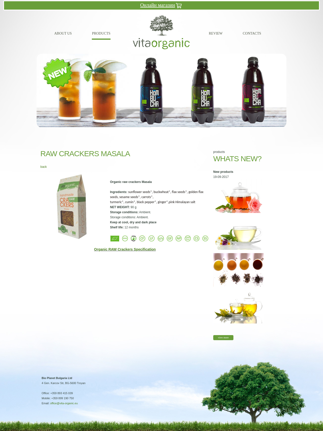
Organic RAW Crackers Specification (125, 249)
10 (161, 131)
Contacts (252, 33)
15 (193, 131)
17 (205, 131)
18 (211, 131)
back (43, 167)
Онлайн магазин (161, 5)
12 (174, 131)
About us (63, 33)
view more (223, 337)
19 (218, 131)
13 (180, 131)
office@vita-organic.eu (64, 403)
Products (101, 33)
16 (199, 131)
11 (167, 131)
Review (216, 33)
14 (186, 131)
